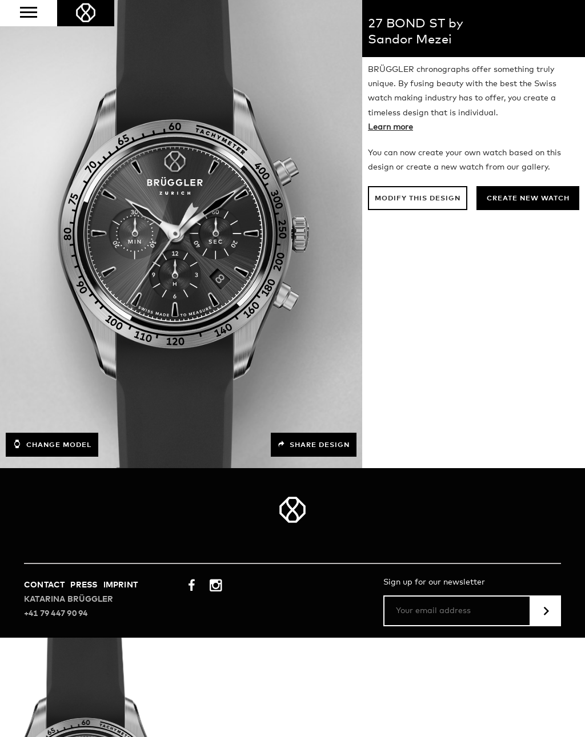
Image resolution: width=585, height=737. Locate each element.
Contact (44, 585)
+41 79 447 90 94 (55, 614)
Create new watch (528, 198)
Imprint (120, 585)
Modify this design (417, 198)
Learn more (390, 127)
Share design (314, 445)
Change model (52, 444)
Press (83, 585)
